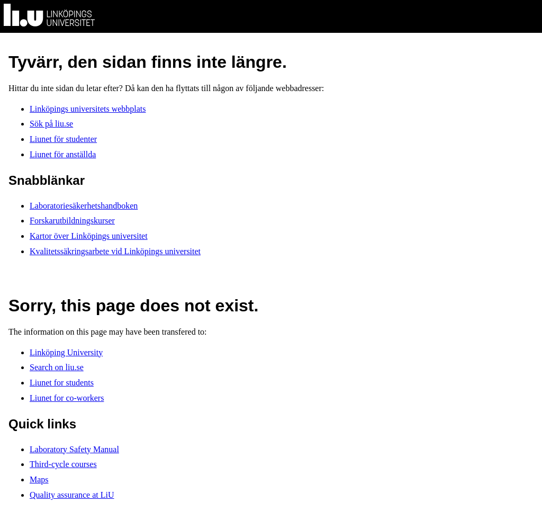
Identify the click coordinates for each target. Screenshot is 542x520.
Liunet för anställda (63, 154)
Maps (39, 479)
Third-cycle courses (63, 464)
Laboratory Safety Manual (74, 449)
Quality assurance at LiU (72, 494)
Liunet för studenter (63, 139)
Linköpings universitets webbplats (88, 108)
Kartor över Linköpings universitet (89, 235)
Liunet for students (62, 382)
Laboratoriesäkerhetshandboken (84, 205)
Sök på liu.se (51, 123)
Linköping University (66, 352)
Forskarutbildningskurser (72, 220)
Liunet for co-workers (67, 397)
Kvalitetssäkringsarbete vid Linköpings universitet (115, 251)
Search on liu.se (57, 367)
